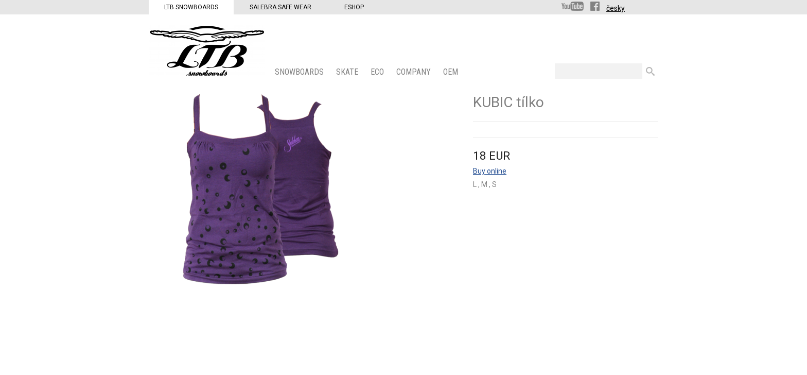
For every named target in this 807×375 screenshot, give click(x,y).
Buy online (489, 171)
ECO (378, 72)
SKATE (348, 72)
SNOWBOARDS (300, 72)
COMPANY (414, 72)
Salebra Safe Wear (280, 7)
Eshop (354, 7)
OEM (451, 72)
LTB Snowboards (191, 7)
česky (615, 8)
